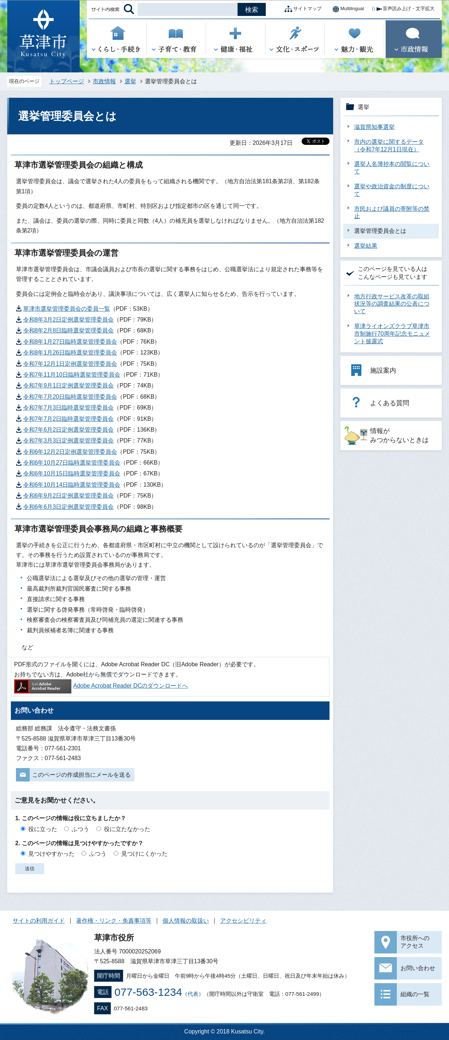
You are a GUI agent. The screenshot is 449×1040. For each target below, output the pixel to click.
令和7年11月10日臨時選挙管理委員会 (72, 375)
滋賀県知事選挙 (374, 127)
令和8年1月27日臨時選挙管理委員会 (70, 342)
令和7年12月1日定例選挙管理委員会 (70, 364)
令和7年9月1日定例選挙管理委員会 (68, 385)
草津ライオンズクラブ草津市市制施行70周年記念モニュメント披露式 (392, 333)
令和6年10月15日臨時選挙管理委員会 (72, 473)
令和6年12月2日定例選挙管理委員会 (70, 452)
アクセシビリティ (243, 921)
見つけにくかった (144, 854)
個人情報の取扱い (186, 921)
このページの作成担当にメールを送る (81, 775)
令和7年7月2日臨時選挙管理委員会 (68, 419)
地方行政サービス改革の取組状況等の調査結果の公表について (391, 304)
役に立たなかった (127, 829)
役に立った (42, 829)
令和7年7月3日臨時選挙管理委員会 (68, 407)
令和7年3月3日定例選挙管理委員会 (68, 440)
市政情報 (104, 81)
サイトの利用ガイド (39, 921)
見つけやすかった (51, 854)
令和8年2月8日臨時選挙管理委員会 (68, 330)
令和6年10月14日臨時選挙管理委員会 (72, 485)
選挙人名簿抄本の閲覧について (391, 168)
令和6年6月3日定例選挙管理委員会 (68, 507)
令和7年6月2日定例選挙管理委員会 (68, 430)
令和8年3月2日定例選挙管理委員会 (68, 319)
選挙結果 (365, 246)
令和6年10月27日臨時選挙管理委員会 (72, 463)
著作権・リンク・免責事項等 (113, 921)
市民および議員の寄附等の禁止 (391, 212)
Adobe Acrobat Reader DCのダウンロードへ (101, 686)
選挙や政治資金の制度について (391, 190)
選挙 (130, 81)
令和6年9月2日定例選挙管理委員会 (68, 495)
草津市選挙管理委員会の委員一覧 (66, 309)
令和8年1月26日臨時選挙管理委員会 (70, 352)
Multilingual (346, 9)
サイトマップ (302, 9)
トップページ (66, 81)
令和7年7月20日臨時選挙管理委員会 (70, 397)
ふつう (80, 829)
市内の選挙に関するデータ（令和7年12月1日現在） (389, 145)
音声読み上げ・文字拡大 (403, 9)
